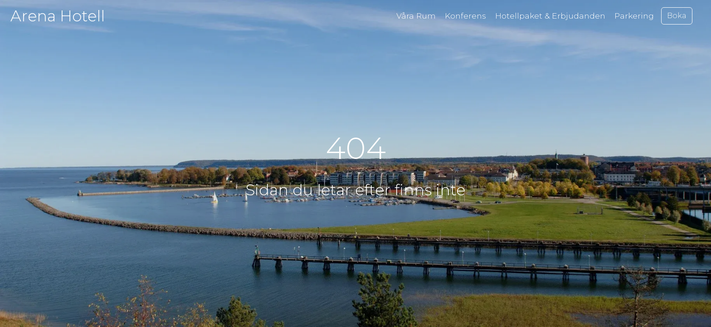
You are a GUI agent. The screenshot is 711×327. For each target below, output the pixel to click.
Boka (677, 15)
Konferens (465, 15)
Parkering (634, 15)
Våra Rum (416, 15)
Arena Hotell (57, 15)
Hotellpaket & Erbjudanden (550, 15)
